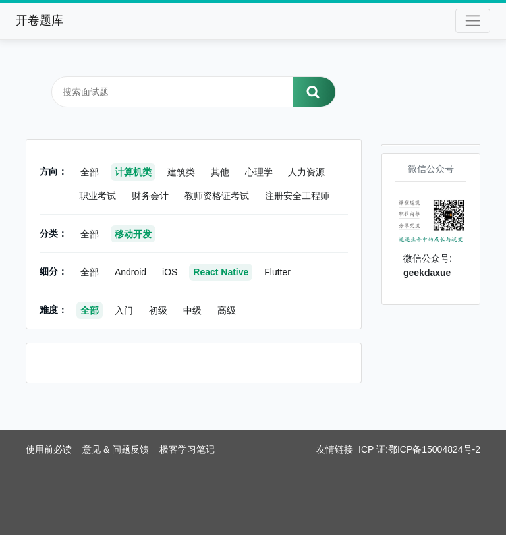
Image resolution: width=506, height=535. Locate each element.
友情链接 (334, 449)
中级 (192, 310)
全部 (89, 172)
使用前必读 (49, 449)
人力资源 (306, 172)
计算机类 (133, 172)
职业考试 (97, 195)
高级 (226, 310)
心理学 (259, 172)
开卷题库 (39, 20)
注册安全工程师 (297, 195)
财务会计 (150, 195)
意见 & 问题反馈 (115, 449)
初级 (158, 310)
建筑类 (181, 172)
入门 (124, 310)
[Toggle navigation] (472, 21)
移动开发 (133, 234)
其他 (220, 172)
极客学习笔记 (187, 449)
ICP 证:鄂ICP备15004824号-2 (419, 449)
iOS (169, 272)
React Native (220, 272)
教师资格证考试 (216, 195)
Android (130, 272)
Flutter (277, 272)
